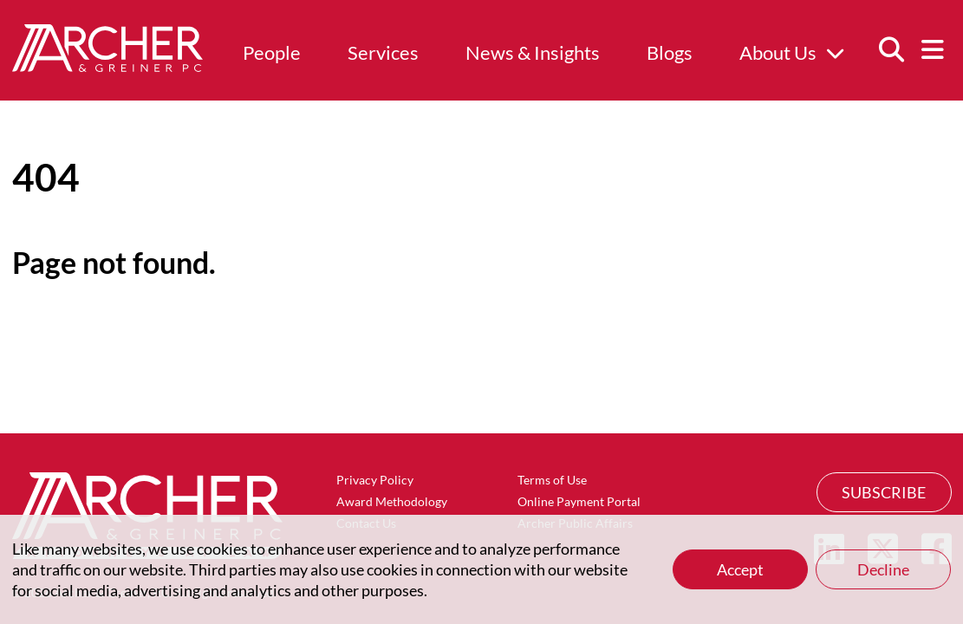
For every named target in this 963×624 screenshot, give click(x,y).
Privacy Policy (374, 479)
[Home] (107, 65)
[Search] (891, 50)
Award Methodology (391, 501)
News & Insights (532, 52)
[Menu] (933, 50)
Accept (740, 569)
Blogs (670, 52)
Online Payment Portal (579, 501)
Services (383, 52)
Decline (883, 569)
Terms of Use (552, 479)
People (272, 52)
